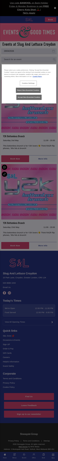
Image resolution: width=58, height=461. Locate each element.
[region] (29, 84)
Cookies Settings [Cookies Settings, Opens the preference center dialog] (28, 83)
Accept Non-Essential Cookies (29, 97)
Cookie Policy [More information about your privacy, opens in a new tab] (37, 76)
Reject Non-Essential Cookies (28, 90)
